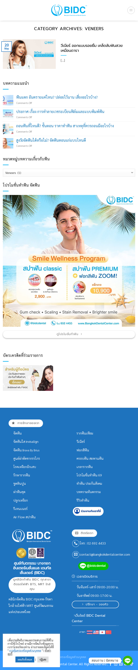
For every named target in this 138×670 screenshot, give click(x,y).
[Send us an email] (75, 554)
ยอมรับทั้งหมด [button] (25, 659)
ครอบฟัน (83, 458)
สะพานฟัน (96, 458)
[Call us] (75, 543)
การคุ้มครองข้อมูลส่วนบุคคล (25, 650)
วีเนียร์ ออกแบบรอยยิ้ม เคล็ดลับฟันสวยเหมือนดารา (92, 48)
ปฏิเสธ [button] (43, 659)
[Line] (127, 660)
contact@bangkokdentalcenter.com (105, 554)
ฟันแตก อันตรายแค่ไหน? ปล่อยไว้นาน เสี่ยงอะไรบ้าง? (57, 97)
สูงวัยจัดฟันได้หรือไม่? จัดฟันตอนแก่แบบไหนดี (51, 140)
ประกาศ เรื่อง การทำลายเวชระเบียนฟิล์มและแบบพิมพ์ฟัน (60, 111)
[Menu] (131, 10)
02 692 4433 (96, 543)
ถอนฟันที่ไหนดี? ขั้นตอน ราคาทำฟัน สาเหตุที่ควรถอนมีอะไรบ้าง (65, 126)
